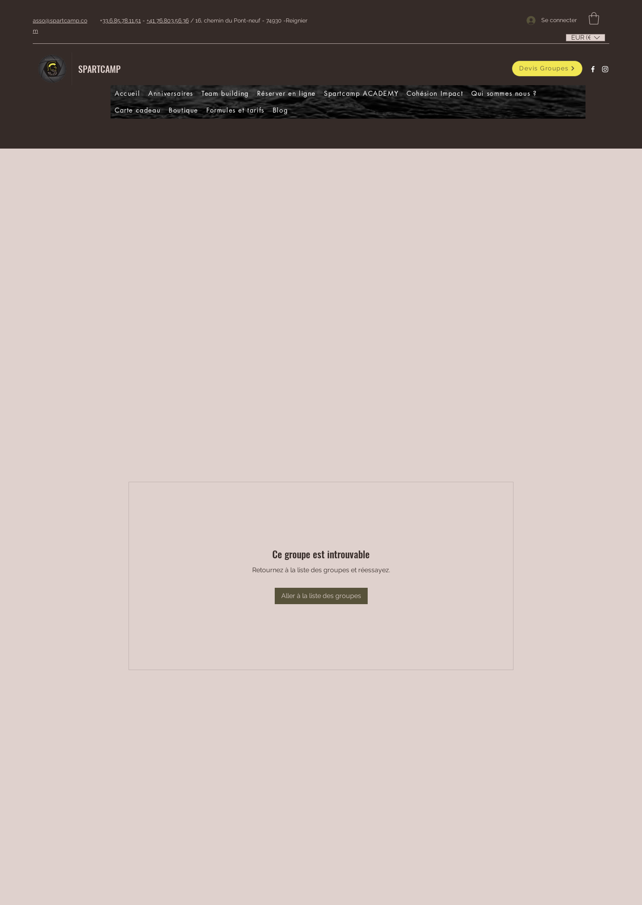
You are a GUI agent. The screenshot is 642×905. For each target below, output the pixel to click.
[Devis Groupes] (547, 69)
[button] (594, 18)
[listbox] (585, 37)
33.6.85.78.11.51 (121, 20)
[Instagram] (605, 69)
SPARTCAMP (99, 68)
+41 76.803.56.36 (168, 20)
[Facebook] (593, 69)
